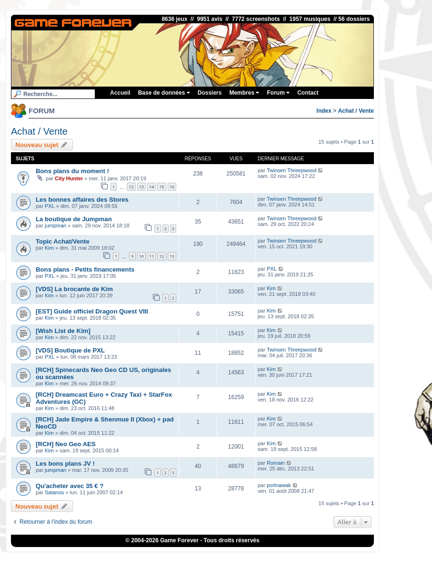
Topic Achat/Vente (63, 241)
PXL (50, 206)
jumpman (55, 225)
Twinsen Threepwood (291, 170)
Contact (308, 92)
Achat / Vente (356, 111)
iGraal (234, 560)
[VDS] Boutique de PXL (70, 350)
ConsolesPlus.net (188, 560)
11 (151, 256)
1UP (218, 560)
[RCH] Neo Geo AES (66, 444)
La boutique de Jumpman (74, 219)
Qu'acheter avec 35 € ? (69, 485)
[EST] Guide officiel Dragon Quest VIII (92, 311)
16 (172, 187)
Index (324, 111)
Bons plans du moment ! (72, 171)
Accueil (120, 92)
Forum (278, 92)
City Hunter (69, 178)
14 (151, 187)
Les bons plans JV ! (65, 463)
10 (141, 256)
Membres (244, 92)
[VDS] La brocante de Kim (74, 289)
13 (141, 187)
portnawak (279, 485)
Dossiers (210, 92)
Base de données (164, 92)
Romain (276, 463)
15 (161, 187)
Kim (49, 248)
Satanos (54, 492)
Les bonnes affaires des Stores (82, 199)
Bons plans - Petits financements (85, 269)
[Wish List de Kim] (63, 330)
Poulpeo (254, 560)
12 (131, 187)
